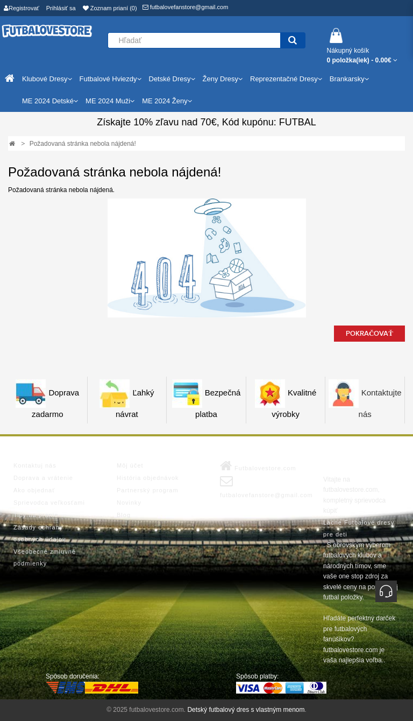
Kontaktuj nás (34, 465)
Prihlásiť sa (61, 8)
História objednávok (148, 478)
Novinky (129, 502)
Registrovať (21, 8)
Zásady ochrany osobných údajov (39, 533)
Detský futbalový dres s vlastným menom (245, 709)
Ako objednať (34, 490)
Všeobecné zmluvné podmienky (44, 557)
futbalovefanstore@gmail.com (186, 7)
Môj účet (130, 465)
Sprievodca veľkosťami (49, 502)
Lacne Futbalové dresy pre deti (358, 528)
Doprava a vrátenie (43, 478)
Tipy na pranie (35, 515)
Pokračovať (369, 333)
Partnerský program (148, 490)
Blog (124, 515)
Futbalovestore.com (258, 466)
